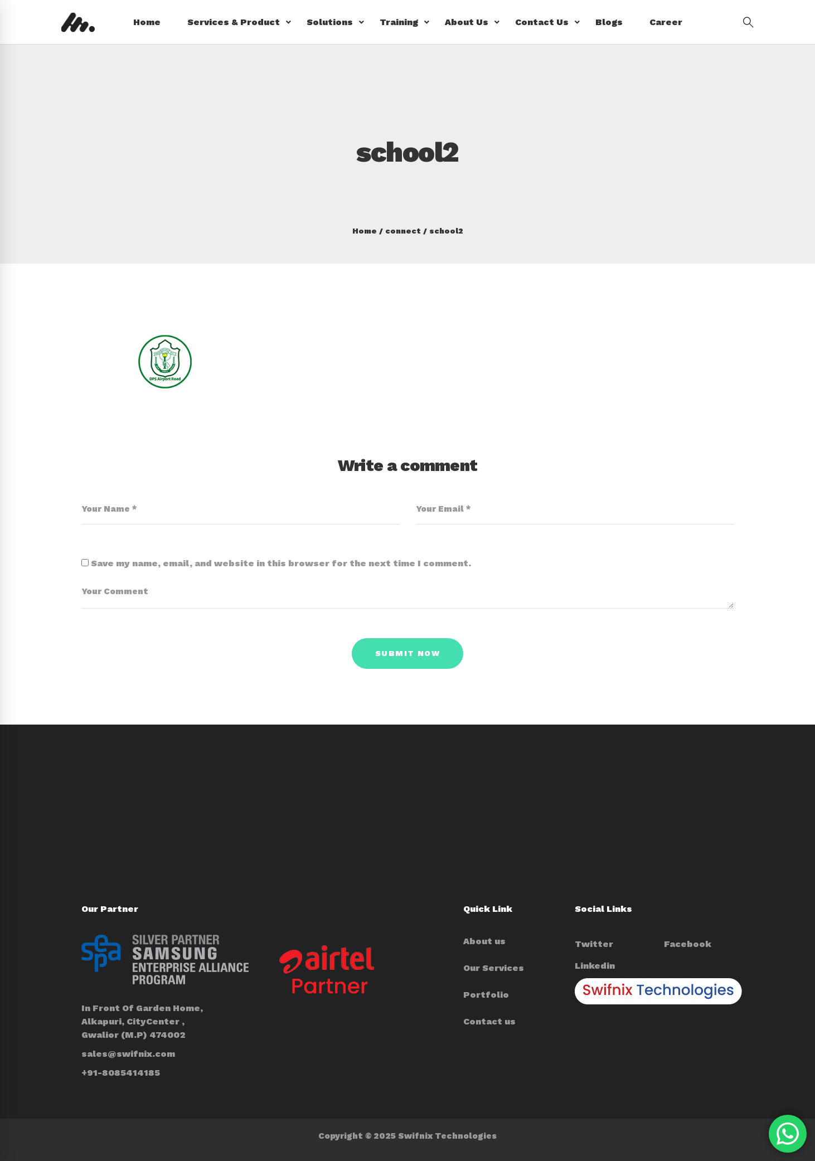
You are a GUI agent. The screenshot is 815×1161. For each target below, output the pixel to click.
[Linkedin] (594, 965)
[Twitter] (594, 944)
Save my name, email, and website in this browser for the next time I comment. (281, 563)
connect (403, 230)
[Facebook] (687, 944)
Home (364, 230)
